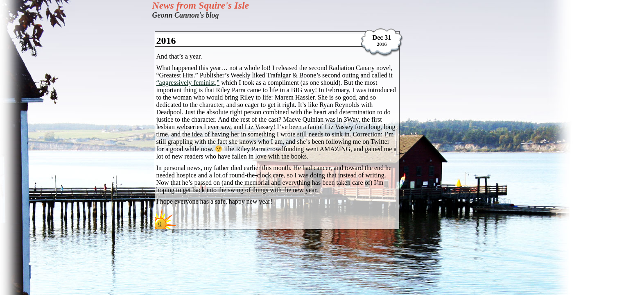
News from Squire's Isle (200, 5)
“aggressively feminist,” (188, 82)
